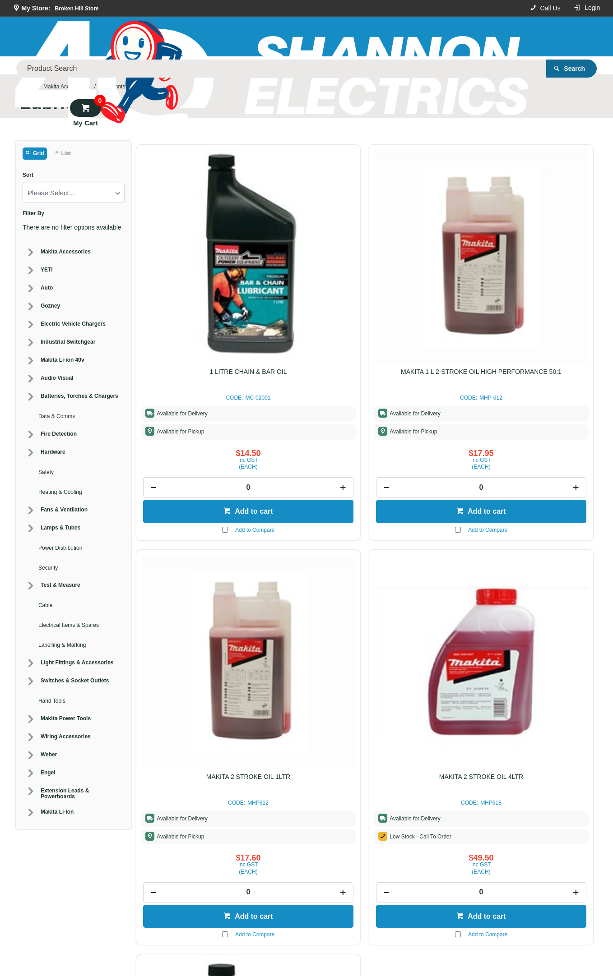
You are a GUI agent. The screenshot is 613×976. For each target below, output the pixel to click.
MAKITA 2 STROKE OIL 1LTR (423, 250)
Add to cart (194, 390)
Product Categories (99, 65)
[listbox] (74, 193)
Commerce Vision (354, 948)
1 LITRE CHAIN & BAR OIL (189, 250)
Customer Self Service (292, 948)
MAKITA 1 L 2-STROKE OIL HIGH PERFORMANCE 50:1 (306, 254)
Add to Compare (196, 408)
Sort (28, 175)
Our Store (165, 65)
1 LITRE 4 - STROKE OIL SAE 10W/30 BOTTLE (190, 543)
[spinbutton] (190, 366)
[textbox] (326, 36)
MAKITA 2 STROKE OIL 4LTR (539, 250)
